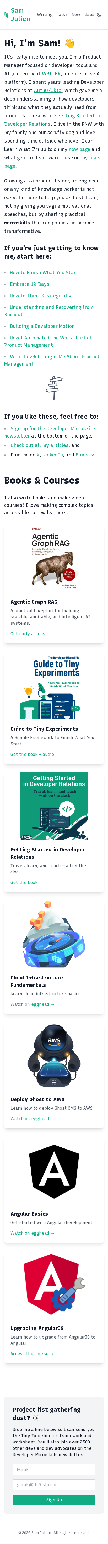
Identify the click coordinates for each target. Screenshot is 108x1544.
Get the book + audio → (35, 754)
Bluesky (84, 455)
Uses (89, 14)
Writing (45, 14)
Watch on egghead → (32, 1004)
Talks (62, 14)
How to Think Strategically (40, 296)
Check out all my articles (39, 445)
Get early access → (30, 633)
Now (76, 14)
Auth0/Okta (48, 90)
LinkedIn (52, 455)
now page (79, 149)
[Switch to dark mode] (99, 14)
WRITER (51, 74)
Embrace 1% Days (30, 284)
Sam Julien (20, 15)
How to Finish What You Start (44, 273)
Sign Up (54, 1499)
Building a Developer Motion (42, 326)
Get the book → (26, 882)
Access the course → (32, 1353)
